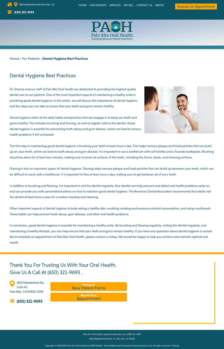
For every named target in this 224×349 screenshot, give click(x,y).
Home (82, 5)
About (159, 5)
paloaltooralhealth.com (115, 334)
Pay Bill (129, 5)
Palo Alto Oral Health (76, 345)
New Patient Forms (88, 286)
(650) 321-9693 (63, 272)
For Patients (98, 5)
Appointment (88, 297)
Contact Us (144, 5)
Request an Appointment (196, 6)
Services (115, 5)
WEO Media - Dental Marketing (105, 345)
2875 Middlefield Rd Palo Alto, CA (37, 4)
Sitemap (175, 345)
